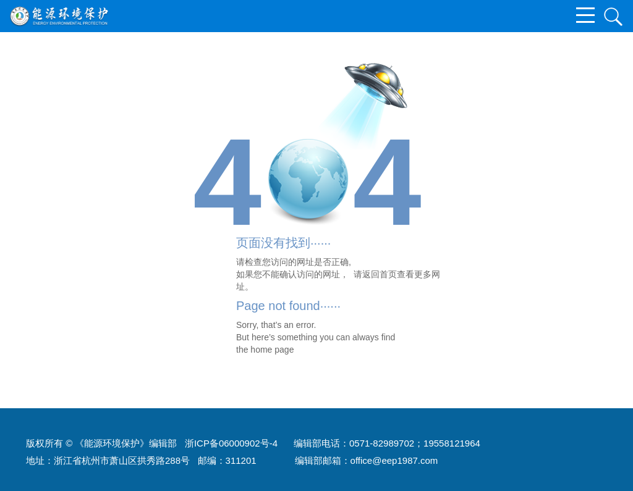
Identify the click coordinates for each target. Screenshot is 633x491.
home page (272, 350)
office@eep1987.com (394, 460)
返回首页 (379, 274)
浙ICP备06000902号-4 (231, 443)
